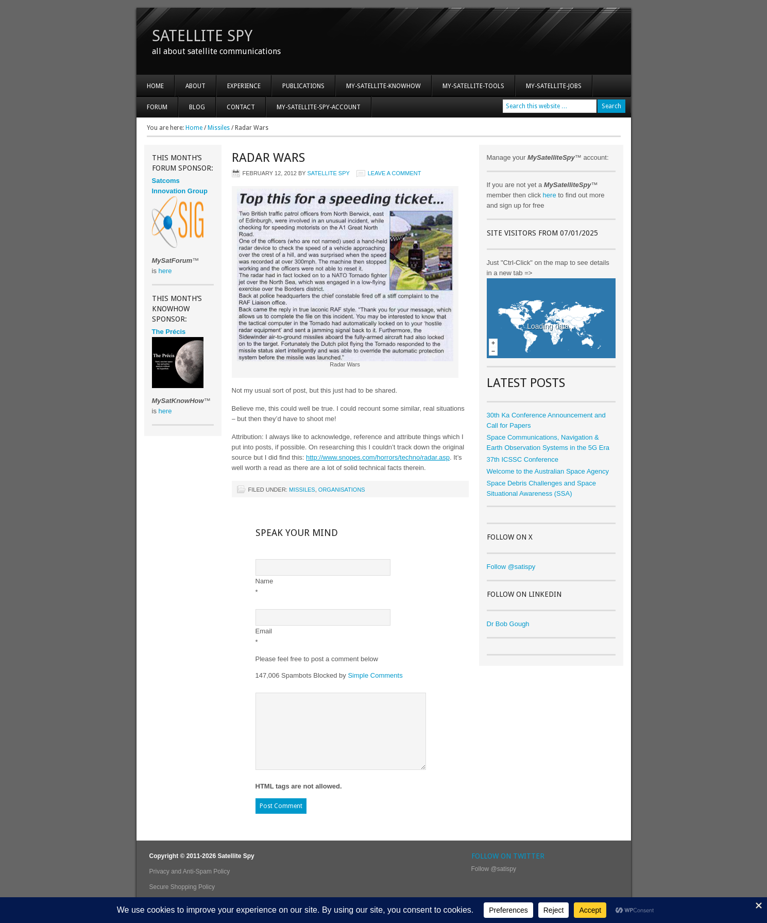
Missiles (302, 489)
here (549, 195)
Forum (157, 107)
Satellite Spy (202, 36)
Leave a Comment (394, 173)
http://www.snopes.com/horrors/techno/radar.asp (378, 457)
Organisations (341, 489)
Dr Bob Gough (508, 624)
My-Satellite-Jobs (554, 86)
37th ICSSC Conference (522, 459)
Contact (241, 107)
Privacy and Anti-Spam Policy (189, 871)
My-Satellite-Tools (473, 86)
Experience (239, 89)
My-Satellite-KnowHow (378, 89)
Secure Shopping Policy (182, 887)
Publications (303, 86)
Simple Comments (375, 675)
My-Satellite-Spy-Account (313, 111)
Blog (197, 107)
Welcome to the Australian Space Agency (548, 471)
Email (263, 631)
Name (264, 581)
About (190, 89)
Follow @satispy (511, 566)
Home (155, 86)
